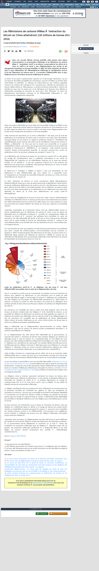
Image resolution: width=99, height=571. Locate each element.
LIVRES (33, 7)
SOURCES (54, 7)
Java (49, 4)
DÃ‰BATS (62, 7)
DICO (72, 7)
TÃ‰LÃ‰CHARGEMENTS (43, 7)
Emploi (53, 1)
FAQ (24, 1)
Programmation (69, 4)
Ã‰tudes (61, 1)
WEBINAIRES (25, 7)
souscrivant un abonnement (43, 483)
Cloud (29, 4)
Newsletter (44, 1)
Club (74, 1)
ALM (38, 4)
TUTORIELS (13, 7)
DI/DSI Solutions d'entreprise (18, 4)
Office (82, 4)
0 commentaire (34, 47)
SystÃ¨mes (95, 4)
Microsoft (43, 4)
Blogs (30, 1)
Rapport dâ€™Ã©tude (18, 436)
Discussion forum (86, 48)
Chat (36, 1)
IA (34, 4)
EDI (62, 4)
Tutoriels (17, 1)
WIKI (67, 7)
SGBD (76, 4)
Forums (9, 1)
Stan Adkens (23, 47)
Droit (69, 1)
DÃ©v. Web (56, 4)
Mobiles (88, 4)
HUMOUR (78, 7)
